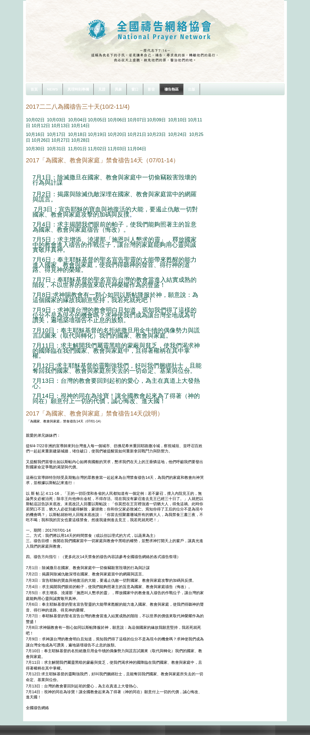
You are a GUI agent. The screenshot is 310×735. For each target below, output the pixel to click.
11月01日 (77, 148)
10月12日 (40, 125)
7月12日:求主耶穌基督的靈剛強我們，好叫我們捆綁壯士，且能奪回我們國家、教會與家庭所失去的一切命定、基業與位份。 (117, 368)
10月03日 (56, 120)
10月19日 (97, 134)
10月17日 (56, 134)
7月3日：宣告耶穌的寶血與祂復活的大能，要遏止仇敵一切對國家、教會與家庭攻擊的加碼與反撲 (115, 212)
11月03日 (117, 148)
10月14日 (80, 125)
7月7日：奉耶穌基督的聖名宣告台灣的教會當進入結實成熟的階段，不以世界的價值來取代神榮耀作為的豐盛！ (114, 282)
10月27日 (60, 140)
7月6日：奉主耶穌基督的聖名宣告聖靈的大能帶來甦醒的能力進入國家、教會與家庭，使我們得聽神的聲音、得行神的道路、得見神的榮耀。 (114, 264)
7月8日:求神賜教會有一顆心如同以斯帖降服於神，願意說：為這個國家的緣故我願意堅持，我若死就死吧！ (115, 297)
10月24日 (177, 134)
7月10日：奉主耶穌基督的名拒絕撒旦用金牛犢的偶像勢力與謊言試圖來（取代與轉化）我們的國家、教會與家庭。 (116, 333)
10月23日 (156, 134)
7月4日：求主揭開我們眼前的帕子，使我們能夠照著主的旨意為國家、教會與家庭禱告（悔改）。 (114, 227)
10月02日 (35, 120)
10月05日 (97, 120)
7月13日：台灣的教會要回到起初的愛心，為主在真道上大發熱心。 (116, 383)
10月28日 (80, 140)
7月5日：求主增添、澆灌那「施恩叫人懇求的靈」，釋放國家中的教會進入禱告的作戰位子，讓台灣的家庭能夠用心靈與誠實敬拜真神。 (114, 244)
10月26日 (40, 140)
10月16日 (35, 134)
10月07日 (136, 120)
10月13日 (60, 125)
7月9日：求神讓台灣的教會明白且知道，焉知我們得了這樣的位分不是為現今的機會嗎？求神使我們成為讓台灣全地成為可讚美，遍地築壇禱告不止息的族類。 (114, 315)
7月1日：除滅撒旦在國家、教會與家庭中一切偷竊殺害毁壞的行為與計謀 (114, 180)
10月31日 (56, 148)
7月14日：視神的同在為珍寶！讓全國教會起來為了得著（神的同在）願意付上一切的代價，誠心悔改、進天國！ (116, 398)
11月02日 (97, 148)
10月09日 (156, 120)
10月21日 (136, 134)
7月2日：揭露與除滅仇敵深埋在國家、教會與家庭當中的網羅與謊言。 (114, 197)
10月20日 (117, 134)
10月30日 (35, 148)
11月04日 (136, 148)
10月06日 (117, 120)
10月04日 (77, 120)
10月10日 (177, 120)
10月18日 (77, 134)
